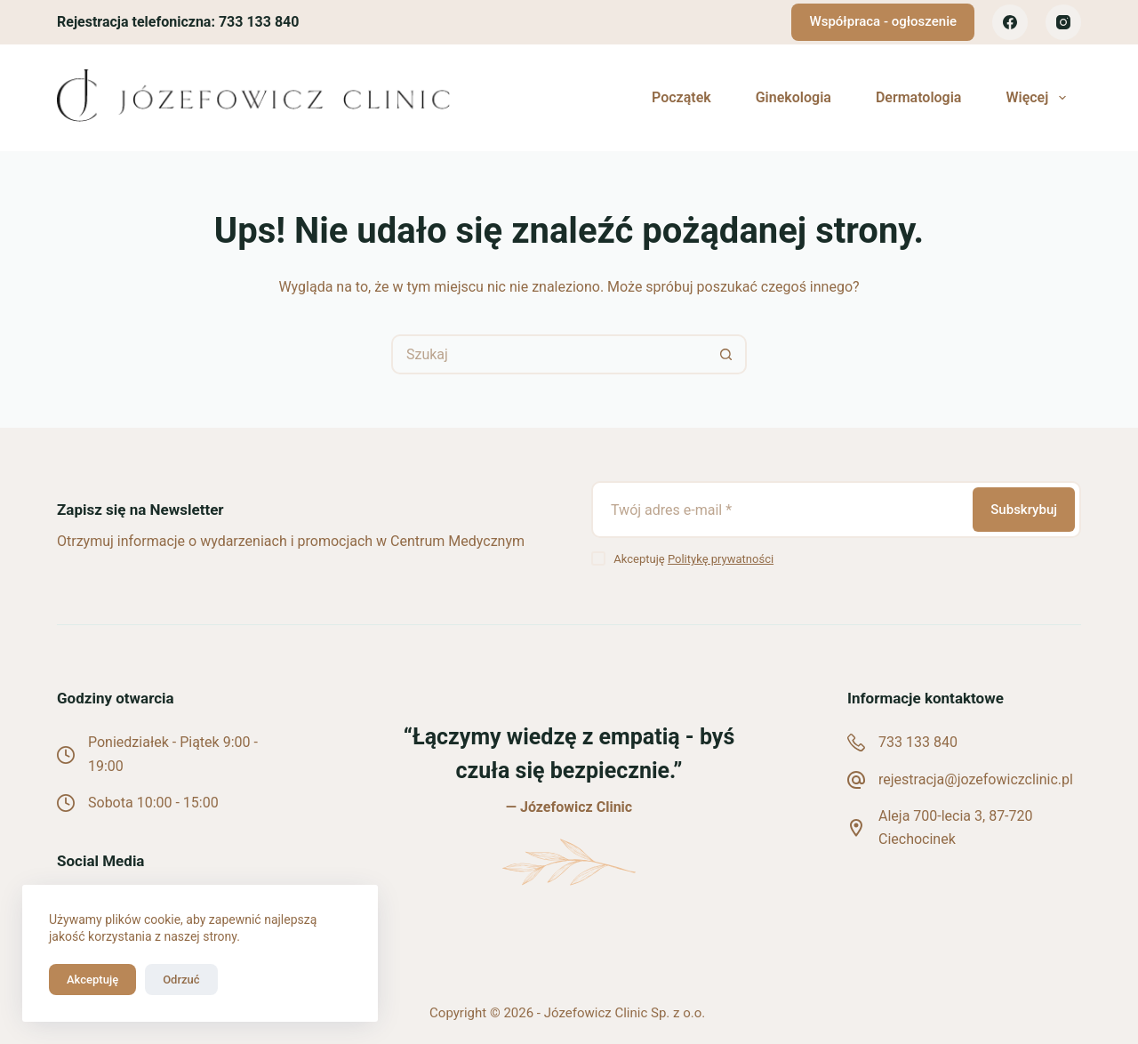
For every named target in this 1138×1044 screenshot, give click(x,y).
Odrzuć (181, 979)
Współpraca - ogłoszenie (883, 21)
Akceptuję (92, 979)
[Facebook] (1010, 22)
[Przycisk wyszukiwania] (727, 354)
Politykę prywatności (720, 559)
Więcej (1039, 97)
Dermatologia (919, 97)
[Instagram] (1063, 22)
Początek (681, 97)
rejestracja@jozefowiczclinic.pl (975, 779)
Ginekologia (793, 97)
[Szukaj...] (549, 354)
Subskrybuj (1023, 510)
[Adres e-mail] (780, 509)
